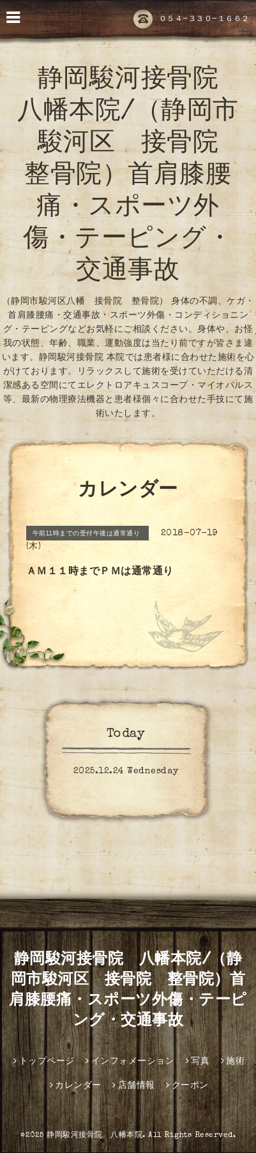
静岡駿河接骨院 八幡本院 (94, 1136)
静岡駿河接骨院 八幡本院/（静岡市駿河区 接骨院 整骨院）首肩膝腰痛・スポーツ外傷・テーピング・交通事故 (131, 176)
